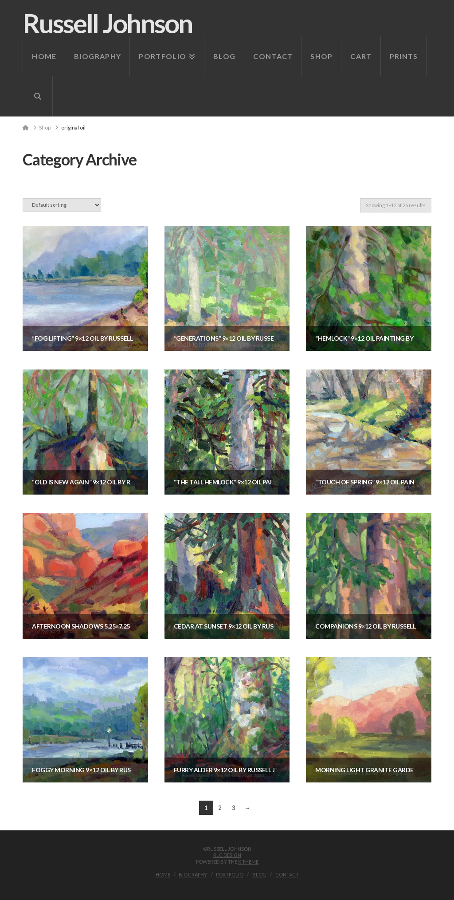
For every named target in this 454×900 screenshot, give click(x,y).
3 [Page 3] (233, 807)
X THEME (248, 862)
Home (163, 874)
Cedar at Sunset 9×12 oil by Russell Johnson (245, 626)
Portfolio (229, 874)
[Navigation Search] (37, 96)
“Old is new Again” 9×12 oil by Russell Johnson (106, 482)
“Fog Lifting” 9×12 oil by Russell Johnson (98, 338)
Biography (193, 874)
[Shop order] (62, 204)
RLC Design (227, 855)
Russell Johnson (107, 23)
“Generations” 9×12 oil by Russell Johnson (242, 338)
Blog (259, 874)
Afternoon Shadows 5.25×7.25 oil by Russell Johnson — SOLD (130, 626)
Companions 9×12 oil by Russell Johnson (380, 626)
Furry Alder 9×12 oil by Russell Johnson (238, 770)
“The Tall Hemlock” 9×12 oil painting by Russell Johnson (265, 482)
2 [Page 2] (220, 807)
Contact (287, 874)
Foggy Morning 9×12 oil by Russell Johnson (103, 770)
